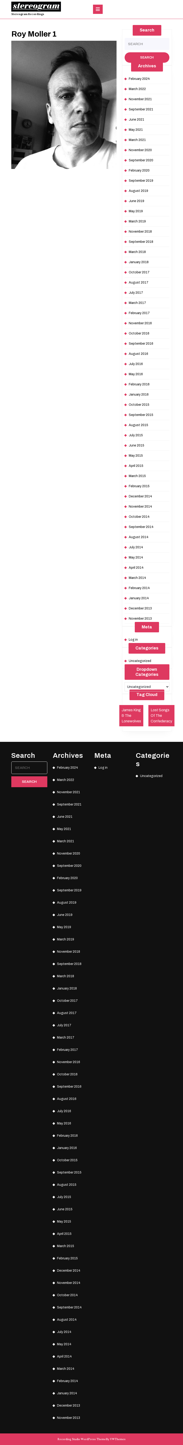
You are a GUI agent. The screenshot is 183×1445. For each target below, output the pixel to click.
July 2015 (136, 435)
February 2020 (139, 170)
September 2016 (141, 343)
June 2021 (136, 119)
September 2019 (141, 180)
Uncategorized (140, 661)
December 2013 (140, 608)
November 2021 (140, 99)
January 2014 (139, 598)
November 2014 (140, 506)
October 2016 (139, 333)
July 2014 (136, 547)
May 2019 (136, 211)
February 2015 (139, 486)
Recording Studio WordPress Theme (81, 1439)
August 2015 (138, 425)
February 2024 (139, 79)
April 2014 (136, 567)
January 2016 (139, 394)
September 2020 (141, 160)
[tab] (98, 9)
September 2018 (141, 241)
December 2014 (140, 496)
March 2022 (137, 89)
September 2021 (141, 109)
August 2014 (138, 537)
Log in (133, 639)
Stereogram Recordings (27, 14)
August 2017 (138, 282)
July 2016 (136, 364)
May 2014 (136, 557)
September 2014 (141, 527)
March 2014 (137, 578)
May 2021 (136, 129)
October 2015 (139, 404)
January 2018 (139, 262)
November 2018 (140, 231)
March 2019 (137, 221)
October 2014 (139, 516)
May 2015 (136, 455)
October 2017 (139, 272)
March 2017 (137, 303)
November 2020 (140, 150)
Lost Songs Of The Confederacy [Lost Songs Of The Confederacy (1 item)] (161, 715)
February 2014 (139, 588)
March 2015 (137, 476)
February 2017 (139, 313)
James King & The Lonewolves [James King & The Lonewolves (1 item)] (131, 715)
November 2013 (140, 618)
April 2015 (136, 466)
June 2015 (136, 445)
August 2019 (138, 191)
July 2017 (136, 292)
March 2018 (137, 252)
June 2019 (136, 201)
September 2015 (141, 415)
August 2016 (138, 354)
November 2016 (140, 323)
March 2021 (137, 140)
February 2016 (139, 384)
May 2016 (136, 374)
